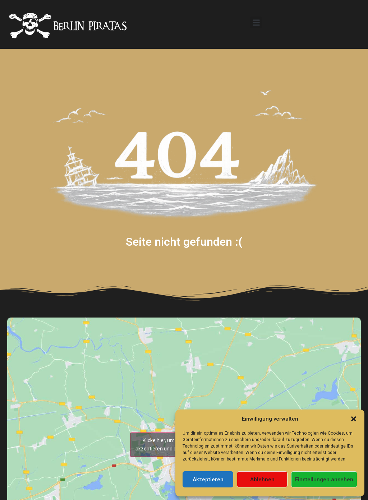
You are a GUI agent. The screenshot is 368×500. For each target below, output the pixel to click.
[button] (353, 418)
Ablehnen (262, 479)
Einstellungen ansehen (324, 479)
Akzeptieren (208, 479)
